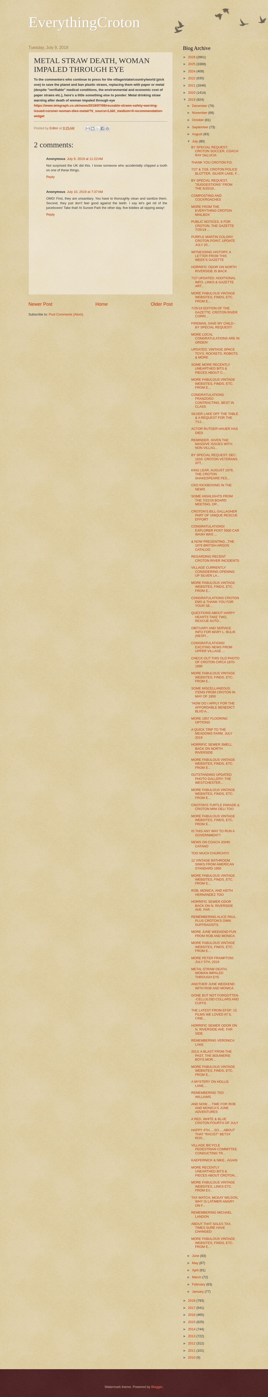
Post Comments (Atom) (66, 314)
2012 (192, 1343)
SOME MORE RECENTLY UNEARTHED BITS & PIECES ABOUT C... (210, 368)
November (200, 113)
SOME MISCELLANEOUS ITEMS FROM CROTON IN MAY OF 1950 (213, 692)
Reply (50, 177)
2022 (192, 78)
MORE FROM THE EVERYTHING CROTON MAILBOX (211, 211)
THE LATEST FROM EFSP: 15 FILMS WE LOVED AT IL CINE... (214, 1014)
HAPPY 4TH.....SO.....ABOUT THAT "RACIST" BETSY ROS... (213, 1134)
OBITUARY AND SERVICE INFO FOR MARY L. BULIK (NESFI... (213, 632)
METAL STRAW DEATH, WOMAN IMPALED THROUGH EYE (209, 973)
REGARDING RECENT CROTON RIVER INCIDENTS (215, 558)
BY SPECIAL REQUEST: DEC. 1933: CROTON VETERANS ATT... (214, 459)
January (198, 1291)
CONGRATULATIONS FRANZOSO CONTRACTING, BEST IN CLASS (212, 400)
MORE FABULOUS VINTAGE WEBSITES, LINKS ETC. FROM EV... (213, 1186)
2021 (192, 85)
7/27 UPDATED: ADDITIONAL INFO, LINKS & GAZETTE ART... (213, 282)
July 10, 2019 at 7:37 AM (85, 192)
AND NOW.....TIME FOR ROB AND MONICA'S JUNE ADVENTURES (213, 1108)
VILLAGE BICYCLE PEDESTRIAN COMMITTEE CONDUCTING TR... (214, 1149)
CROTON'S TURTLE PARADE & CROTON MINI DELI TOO (215, 807)
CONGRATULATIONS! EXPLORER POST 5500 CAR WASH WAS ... (215, 530)
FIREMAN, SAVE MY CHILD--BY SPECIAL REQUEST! (213, 325)
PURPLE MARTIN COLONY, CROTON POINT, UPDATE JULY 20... (213, 241)
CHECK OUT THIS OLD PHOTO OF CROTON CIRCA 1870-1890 (215, 662)
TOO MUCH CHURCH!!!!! (210, 853)
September (200, 127)
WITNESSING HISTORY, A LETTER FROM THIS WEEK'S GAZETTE (211, 256)
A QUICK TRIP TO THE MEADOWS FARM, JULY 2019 (211, 733)
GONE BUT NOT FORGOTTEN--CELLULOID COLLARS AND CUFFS (215, 999)
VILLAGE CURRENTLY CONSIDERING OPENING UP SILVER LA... (213, 571)
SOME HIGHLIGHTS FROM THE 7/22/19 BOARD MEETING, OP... (212, 500)
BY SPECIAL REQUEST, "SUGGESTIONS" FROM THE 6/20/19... (211, 184)
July (195, 141)
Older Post (161, 304)
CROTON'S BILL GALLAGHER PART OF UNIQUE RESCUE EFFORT (214, 515)
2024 (192, 71)
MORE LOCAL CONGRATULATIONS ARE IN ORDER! (215, 338)
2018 (192, 1300)
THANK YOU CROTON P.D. (212, 162)
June (196, 1256)
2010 (192, 1357)
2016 (192, 1315)
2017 (192, 1308)
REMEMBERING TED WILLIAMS (207, 1094)
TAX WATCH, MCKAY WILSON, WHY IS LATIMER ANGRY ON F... (214, 1201)
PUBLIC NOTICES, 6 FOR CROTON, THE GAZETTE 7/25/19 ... (212, 226)
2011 (192, 1350)
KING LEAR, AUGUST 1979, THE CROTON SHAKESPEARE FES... (212, 474)
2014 (192, 1329)
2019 (192, 99)
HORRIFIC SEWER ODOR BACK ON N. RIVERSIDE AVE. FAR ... (212, 906)
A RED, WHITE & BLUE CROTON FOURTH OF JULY (214, 1121)
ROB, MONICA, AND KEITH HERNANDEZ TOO (212, 892)
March (197, 1277)
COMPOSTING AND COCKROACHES (206, 197)
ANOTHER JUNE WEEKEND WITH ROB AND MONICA (213, 986)
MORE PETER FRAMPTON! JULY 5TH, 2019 (212, 960)
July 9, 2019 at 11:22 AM (85, 159)
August (197, 134)
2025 (192, 64)
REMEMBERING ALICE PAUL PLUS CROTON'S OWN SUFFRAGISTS (213, 921)
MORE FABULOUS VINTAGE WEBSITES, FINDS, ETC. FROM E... (213, 297)
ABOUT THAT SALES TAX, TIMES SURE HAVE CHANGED (211, 1228)
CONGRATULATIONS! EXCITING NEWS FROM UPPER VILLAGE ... (211, 647)
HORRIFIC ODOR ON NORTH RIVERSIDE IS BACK (214, 269)
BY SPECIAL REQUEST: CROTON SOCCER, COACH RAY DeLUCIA (214, 151)
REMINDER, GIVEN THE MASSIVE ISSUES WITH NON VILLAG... (211, 444)
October (198, 120)
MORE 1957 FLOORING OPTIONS (209, 720)
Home (101, 304)
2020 (192, 93)
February (199, 1284)
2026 (192, 57)
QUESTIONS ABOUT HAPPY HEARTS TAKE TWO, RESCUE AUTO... (213, 617)
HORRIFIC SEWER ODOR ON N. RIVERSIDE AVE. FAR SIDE (214, 1029)
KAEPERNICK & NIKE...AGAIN (214, 1160)
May (195, 1263)
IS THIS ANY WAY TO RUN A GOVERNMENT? (213, 833)
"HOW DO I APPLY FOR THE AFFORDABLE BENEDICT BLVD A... (213, 707)
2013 (192, 1336)
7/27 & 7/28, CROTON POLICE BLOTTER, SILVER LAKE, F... (215, 171)
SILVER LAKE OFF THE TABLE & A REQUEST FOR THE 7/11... (214, 418)
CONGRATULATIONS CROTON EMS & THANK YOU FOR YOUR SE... (215, 602)
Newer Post (41, 304)
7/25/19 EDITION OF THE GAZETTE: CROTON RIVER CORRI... (214, 312)
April (196, 1270)
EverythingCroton (84, 22)
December (200, 106)
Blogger (156, 1387)
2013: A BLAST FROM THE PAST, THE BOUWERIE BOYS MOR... (211, 1055)
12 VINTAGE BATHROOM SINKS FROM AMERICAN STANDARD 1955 (212, 864)
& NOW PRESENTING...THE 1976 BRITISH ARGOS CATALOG (212, 545)
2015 (192, 1322)
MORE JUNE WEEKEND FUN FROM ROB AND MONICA (213, 934)
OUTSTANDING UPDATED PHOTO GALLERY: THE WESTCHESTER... (211, 779)
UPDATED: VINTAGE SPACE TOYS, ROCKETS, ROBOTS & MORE (214, 353)
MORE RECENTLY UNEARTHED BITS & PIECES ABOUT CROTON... (214, 1171)
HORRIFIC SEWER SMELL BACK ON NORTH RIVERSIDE (211, 748)
